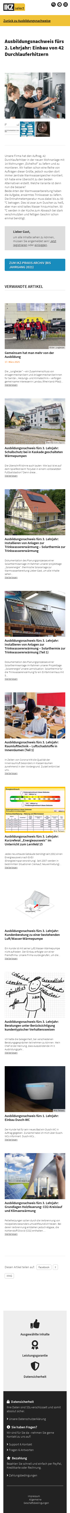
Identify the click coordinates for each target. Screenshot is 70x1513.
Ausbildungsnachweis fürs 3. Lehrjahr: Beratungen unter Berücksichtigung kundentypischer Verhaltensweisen (32, 1025)
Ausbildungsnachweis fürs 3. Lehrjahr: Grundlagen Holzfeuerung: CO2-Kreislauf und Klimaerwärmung (33, 1207)
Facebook (44, 1267)
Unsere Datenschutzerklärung (26, 1419)
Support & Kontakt (19, 1444)
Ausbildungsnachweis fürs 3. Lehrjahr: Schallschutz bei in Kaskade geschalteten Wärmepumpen (34, 452)
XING (9, 1276)
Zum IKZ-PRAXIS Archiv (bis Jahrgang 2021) (30, 265)
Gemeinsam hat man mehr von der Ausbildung (29, 355)
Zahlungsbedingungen (22, 1475)
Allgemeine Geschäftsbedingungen (36, 1501)
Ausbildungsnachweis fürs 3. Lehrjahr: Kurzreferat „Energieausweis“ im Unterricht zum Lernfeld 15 (32, 840)
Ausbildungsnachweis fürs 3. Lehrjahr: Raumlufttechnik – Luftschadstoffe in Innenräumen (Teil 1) (32, 746)
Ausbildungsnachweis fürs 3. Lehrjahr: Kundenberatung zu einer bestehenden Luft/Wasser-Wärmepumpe (32, 935)
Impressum (34, 1496)
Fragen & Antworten (20, 1450)
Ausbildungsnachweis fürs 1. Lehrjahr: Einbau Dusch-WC (32, 1118)
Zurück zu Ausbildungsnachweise (27, 20)
